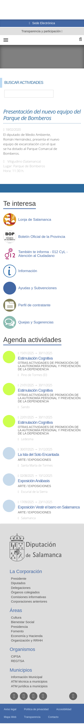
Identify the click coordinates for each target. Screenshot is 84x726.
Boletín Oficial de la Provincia (41, 237)
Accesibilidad (63, 709)
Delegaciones (21, 588)
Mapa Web (10, 717)
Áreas (16, 610)
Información (27, 271)
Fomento (17, 631)
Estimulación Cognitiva (35, 358)
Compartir (5, 188)
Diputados (18, 583)
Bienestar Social (22, 622)
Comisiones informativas (28, 597)
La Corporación (26, 571)
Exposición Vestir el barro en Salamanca (49, 507)
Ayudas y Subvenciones (37, 288)
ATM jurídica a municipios (29, 686)
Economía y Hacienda (27, 636)
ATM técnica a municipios (29, 681)
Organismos (22, 649)
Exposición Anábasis (34, 481)
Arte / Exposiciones (34, 459)
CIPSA (16, 656)
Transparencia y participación (41, 31)
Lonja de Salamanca (34, 220)
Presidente (18, 578)
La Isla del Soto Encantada (38, 454)
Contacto (53, 717)
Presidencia (19, 626)
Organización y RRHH (27, 640)
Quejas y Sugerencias (35, 322)
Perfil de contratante (34, 305)
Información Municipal (26, 677)
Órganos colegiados (25, 592)
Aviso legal (10, 709)
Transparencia (32, 717)
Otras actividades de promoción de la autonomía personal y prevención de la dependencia (49, 366)
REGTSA (17, 661)
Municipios (21, 670)
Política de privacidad (36, 709)
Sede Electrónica (43, 23)
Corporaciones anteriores (29, 601)
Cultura (16, 617)
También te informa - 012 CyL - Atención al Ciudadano (43, 254)
